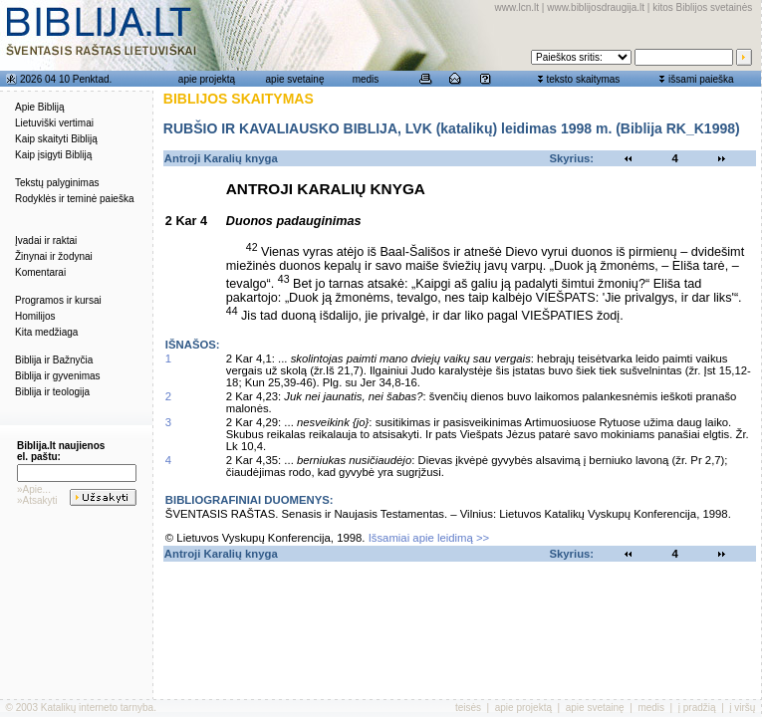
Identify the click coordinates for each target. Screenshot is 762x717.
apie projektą (206, 79)
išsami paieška (701, 79)
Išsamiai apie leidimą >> (429, 538)
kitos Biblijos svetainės (702, 7)
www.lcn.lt (517, 7)
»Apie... (34, 489)
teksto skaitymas (583, 79)
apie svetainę (295, 79)
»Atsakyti (37, 500)
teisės (468, 707)
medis (366, 79)
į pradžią (697, 707)
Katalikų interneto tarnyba (97, 707)
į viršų (742, 707)
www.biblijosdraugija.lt (595, 7)
